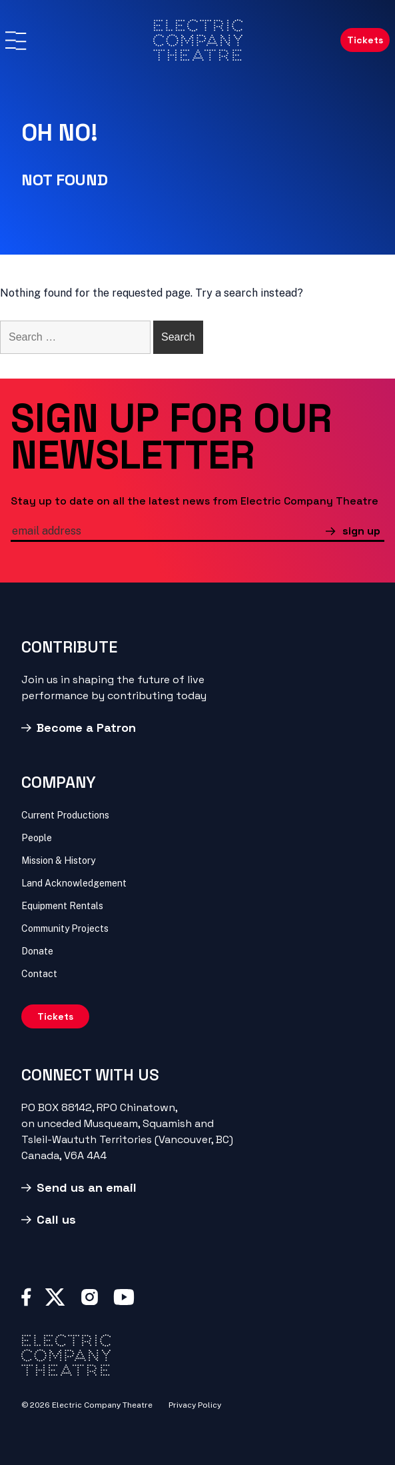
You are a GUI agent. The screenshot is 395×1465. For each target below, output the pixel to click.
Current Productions (65, 815)
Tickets (365, 40)
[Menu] (15, 40)
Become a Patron (86, 727)
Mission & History (58, 860)
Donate (37, 951)
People (36, 837)
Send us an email (87, 1187)
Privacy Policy (195, 1405)
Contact (39, 973)
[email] (168, 532)
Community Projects (65, 928)
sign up (361, 531)
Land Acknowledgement (74, 883)
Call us (56, 1219)
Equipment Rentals (62, 905)
